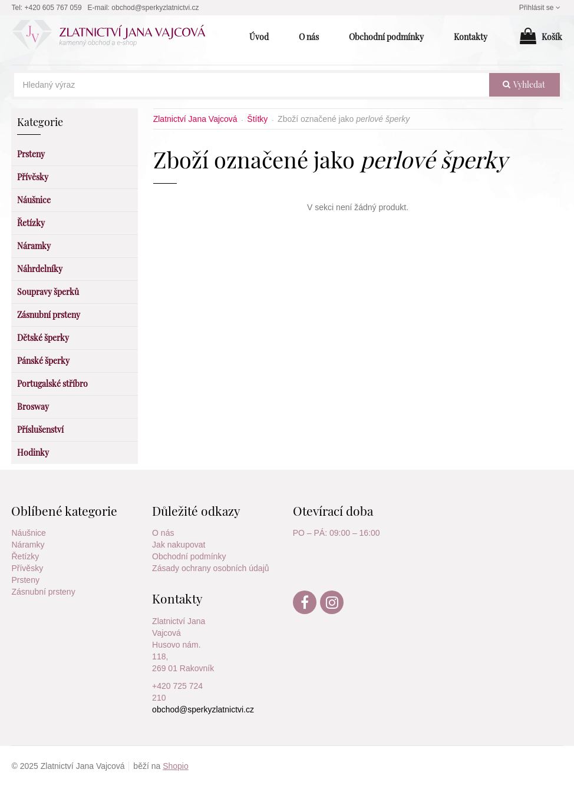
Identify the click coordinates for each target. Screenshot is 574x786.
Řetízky (25, 556)
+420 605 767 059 (53, 8)
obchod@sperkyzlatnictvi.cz (155, 8)
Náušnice (28, 533)
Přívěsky (27, 568)
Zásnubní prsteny (43, 591)
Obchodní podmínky (189, 556)
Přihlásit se (541, 8)
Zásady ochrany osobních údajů (210, 568)
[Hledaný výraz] (251, 85)
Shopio (176, 766)
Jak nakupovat (178, 544)
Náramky (27, 544)
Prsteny (25, 580)
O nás (163, 533)
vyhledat (524, 84)
